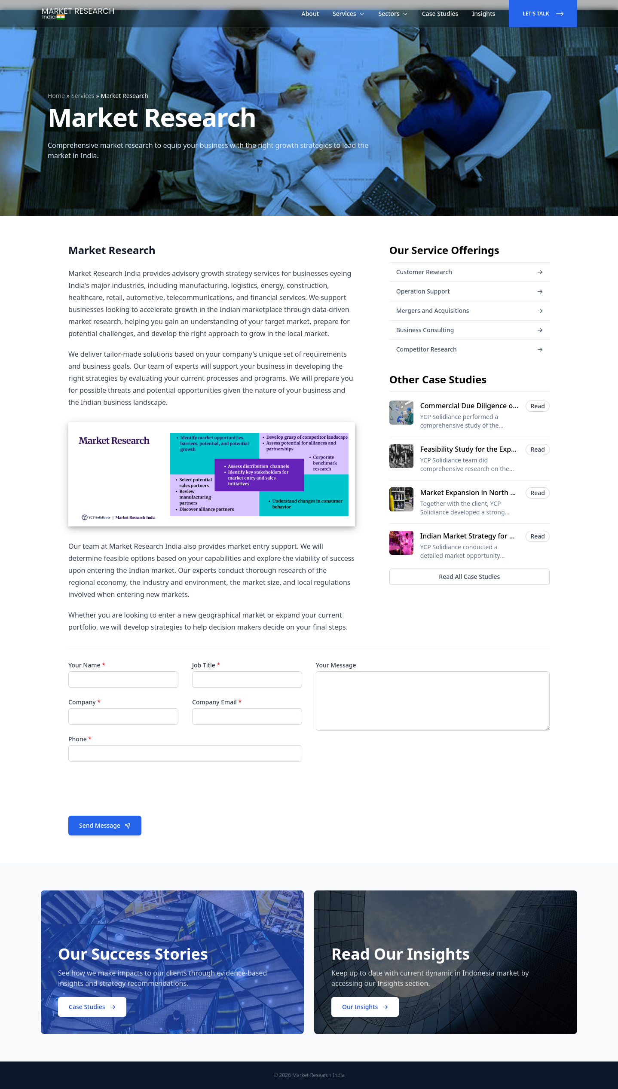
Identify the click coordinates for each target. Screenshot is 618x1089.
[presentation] (133, 792)
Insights (483, 13)
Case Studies (440, 13)
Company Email (217, 702)
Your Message (336, 665)
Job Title (206, 665)
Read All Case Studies (469, 576)
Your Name (86, 665)
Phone (80, 739)
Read (537, 406)
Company (84, 702)
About (310, 13)
